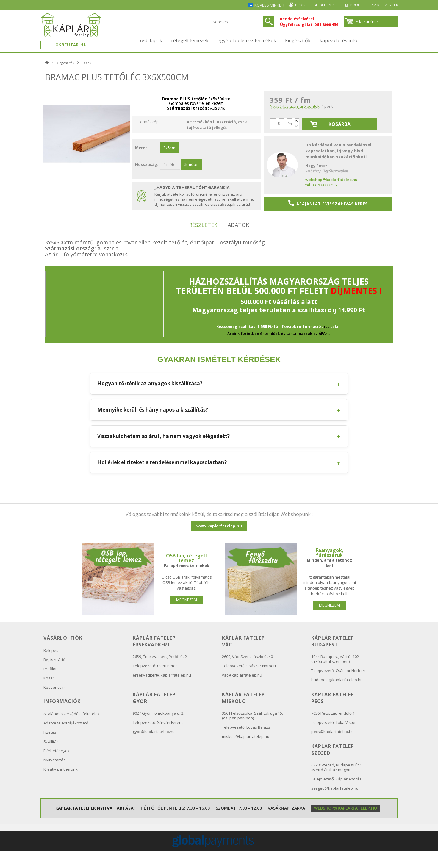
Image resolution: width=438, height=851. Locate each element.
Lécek (86, 62)
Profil (353, 4)
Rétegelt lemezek (190, 40)
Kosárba (339, 124)
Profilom (51, 668)
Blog (293, 4)
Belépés (322, 4)
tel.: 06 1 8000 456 (321, 185)
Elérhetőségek (56, 750)
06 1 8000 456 (326, 24)
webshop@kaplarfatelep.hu (331, 179)
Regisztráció (54, 659)
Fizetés (49, 732)
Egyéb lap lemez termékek (247, 40)
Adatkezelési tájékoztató (65, 723)
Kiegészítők (298, 40)
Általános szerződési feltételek (71, 713)
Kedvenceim (54, 687)
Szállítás (51, 741)
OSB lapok (151, 40)
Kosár (48, 678)
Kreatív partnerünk (60, 769)
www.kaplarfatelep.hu (219, 526)
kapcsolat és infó (338, 40)
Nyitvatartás (54, 760)
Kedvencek (387, 4)
